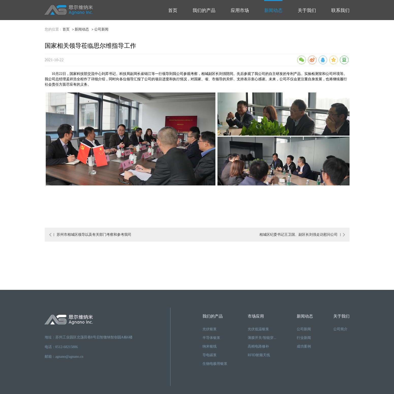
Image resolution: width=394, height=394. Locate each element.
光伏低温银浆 (258, 379)
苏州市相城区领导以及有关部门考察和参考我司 (92, 235)
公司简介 (340, 379)
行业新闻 (304, 388)
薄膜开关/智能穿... (262, 388)
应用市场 (240, 10)
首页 (172, 10)
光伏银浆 (209, 379)
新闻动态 (273, 10)
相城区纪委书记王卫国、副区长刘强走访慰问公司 (300, 235)
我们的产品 (204, 10)
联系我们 (340, 10)
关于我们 (307, 10)
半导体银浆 (211, 388)
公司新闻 (101, 30)
